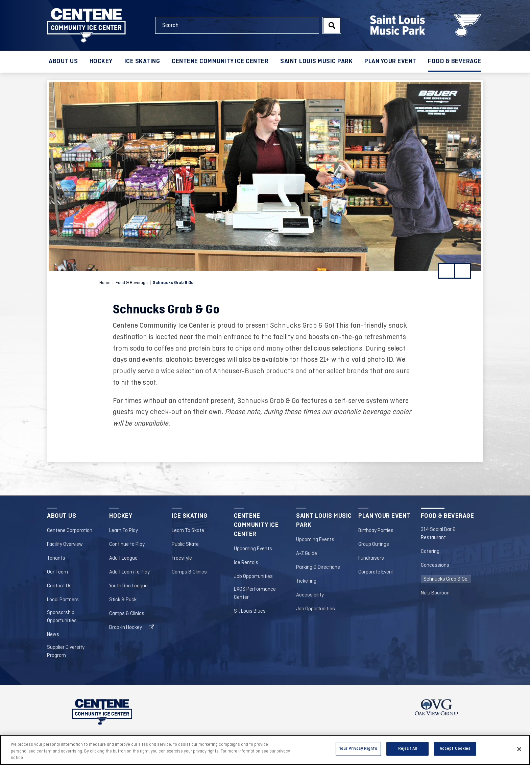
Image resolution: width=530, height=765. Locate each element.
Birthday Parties (375, 530)
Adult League (123, 558)
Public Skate (185, 544)
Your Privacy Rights (358, 751)
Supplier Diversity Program (66, 651)
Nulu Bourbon (435, 593)
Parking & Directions (318, 567)
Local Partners (63, 599)
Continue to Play (127, 544)
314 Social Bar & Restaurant (438, 533)
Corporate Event (376, 572)
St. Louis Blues (250, 611)
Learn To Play (123, 530)
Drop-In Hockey (125, 627)
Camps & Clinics (126, 613)
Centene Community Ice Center (220, 61)
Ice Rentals (246, 562)
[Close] (519, 751)
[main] (265, 284)
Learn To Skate (188, 530)
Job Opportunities (253, 576)
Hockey (101, 61)
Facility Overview (65, 544)
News (53, 634)
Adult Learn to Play (129, 572)
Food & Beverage (454, 61)
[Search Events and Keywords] (237, 25)
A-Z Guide (306, 553)
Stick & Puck (123, 599)
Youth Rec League (128, 586)
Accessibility (310, 595)
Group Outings (373, 544)
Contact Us (59, 586)
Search (331, 25)
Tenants (56, 558)
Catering (430, 551)
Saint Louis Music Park (316, 61)
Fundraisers (371, 558)
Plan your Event (390, 61)
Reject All (407, 751)
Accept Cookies (455, 751)
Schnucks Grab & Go (445, 579)
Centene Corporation (69, 530)
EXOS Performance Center (255, 593)
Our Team (57, 572)
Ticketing (306, 581)
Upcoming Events (253, 548)
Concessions (435, 565)
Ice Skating (142, 61)
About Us (63, 61)
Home (105, 283)
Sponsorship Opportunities (62, 616)
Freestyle (182, 558)
